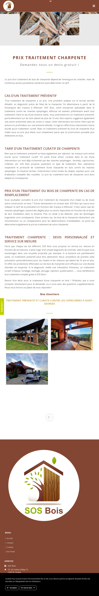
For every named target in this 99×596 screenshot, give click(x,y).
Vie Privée (9, 551)
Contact (8, 543)
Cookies (8, 547)
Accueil (8, 538)
